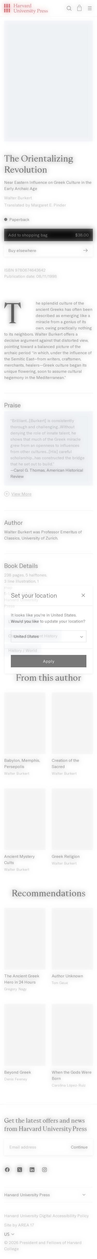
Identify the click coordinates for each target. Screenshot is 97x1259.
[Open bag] (79, 8)
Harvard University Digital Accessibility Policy (46, 1215)
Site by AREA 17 (19, 1224)
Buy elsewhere (48, 250)
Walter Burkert (18, 197)
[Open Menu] (90, 8)
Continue (79, 1146)
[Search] (69, 8)
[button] (18, 494)
